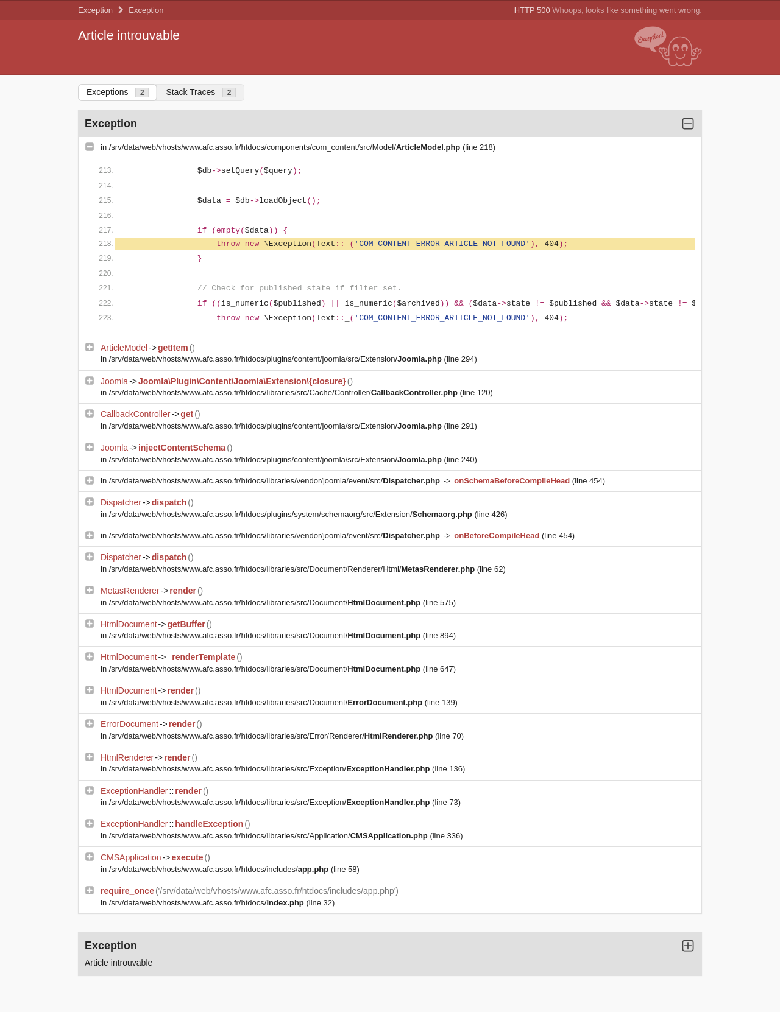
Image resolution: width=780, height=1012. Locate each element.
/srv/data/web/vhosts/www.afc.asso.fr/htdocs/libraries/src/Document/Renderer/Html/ (293, 569)
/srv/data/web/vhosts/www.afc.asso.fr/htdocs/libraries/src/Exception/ (270, 768)
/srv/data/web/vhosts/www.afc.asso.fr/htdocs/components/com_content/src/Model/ (286, 147)
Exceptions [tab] (118, 92)
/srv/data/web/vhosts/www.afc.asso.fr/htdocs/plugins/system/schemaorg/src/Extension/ (292, 514)
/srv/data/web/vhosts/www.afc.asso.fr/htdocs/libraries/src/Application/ (269, 835)
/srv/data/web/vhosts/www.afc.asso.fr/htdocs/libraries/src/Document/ (266, 602)
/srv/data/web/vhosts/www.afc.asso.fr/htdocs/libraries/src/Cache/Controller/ (284, 392)
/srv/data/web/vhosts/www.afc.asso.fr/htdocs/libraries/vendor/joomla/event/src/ (275, 480)
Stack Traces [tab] (201, 92)
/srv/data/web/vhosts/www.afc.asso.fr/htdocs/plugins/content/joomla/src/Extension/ (276, 359)
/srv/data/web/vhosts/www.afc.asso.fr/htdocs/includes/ (220, 869)
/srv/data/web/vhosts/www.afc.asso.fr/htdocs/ (208, 902)
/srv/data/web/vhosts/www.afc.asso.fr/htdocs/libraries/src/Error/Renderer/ (272, 735)
